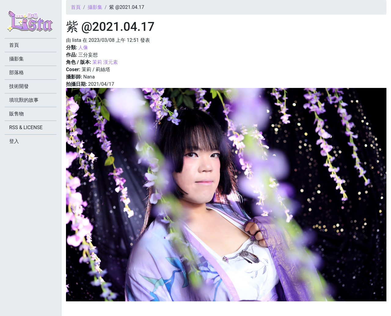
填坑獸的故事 (23, 100)
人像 (83, 47)
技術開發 (19, 86)
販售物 (16, 114)
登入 (14, 141)
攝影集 (95, 7)
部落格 (16, 72)
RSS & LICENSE (25, 127)
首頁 (76, 7)
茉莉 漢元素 (105, 62)
